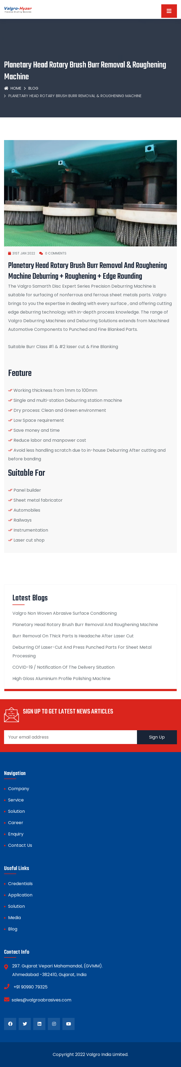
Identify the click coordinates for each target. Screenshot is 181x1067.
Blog (33, 88)
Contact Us (20, 845)
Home (12, 88)
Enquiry (16, 834)
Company (18, 789)
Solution (16, 811)
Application (20, 895)
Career (15, 823)
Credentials (20, 884)
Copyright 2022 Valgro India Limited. (90, 1054)
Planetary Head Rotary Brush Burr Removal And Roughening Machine (85, 624)
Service (16, 800)
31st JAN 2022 (21, 253)
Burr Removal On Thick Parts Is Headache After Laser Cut (73, 636)
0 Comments (52, 253)
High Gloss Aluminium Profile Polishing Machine (61, 678)
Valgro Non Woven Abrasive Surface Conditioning (64, 613)
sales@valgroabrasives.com (37, 999)
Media (14, 918)
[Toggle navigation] (169, 11)
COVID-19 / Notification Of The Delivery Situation (63, 667)
